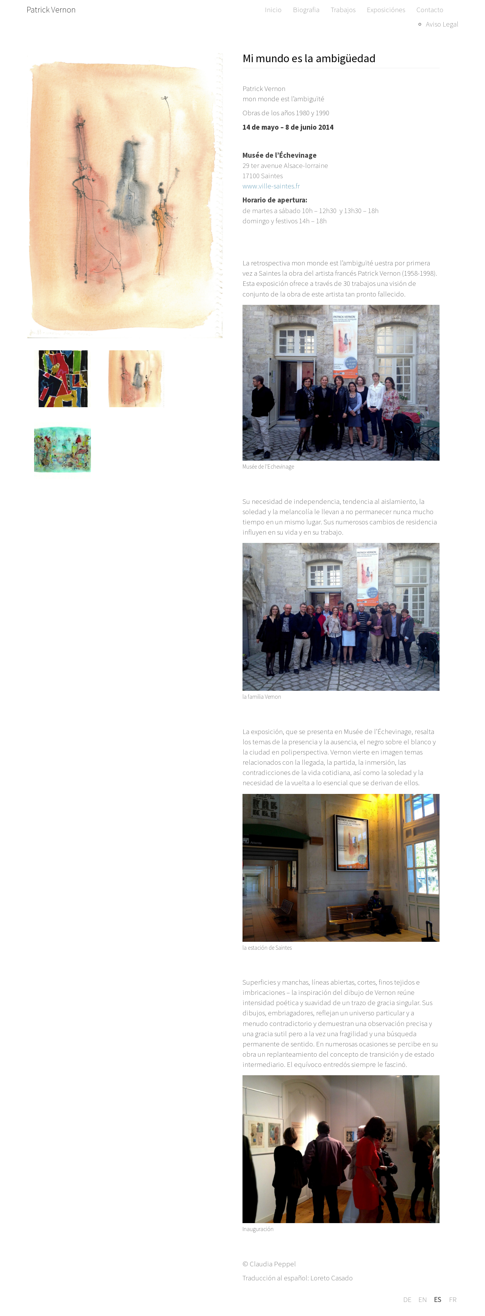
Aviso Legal (442, 23)
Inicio (273, 9)
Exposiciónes (386, 9)
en (422, 1299)
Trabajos (343, 9)
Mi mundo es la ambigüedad (308, 58)
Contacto (429, 9)
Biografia (306, 9)
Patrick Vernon (51, 9)
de (407, 1299)
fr (453, 1299)
